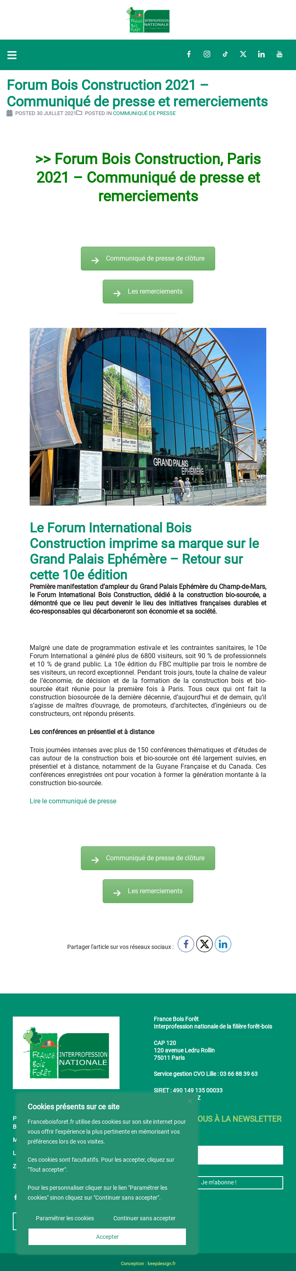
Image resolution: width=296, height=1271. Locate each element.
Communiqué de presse (144, 113)
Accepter (107, 1236)
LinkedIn (261, 54)
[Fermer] (190, 1101)
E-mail (166, 1139)
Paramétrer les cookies (65, 1218)
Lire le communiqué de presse (73, 801)
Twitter (243, 54)
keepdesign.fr (162, 1263)
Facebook (189, 54)
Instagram (207, 54)
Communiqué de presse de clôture (148, 258)
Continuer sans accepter (144, 1218)
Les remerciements (148, 291)
